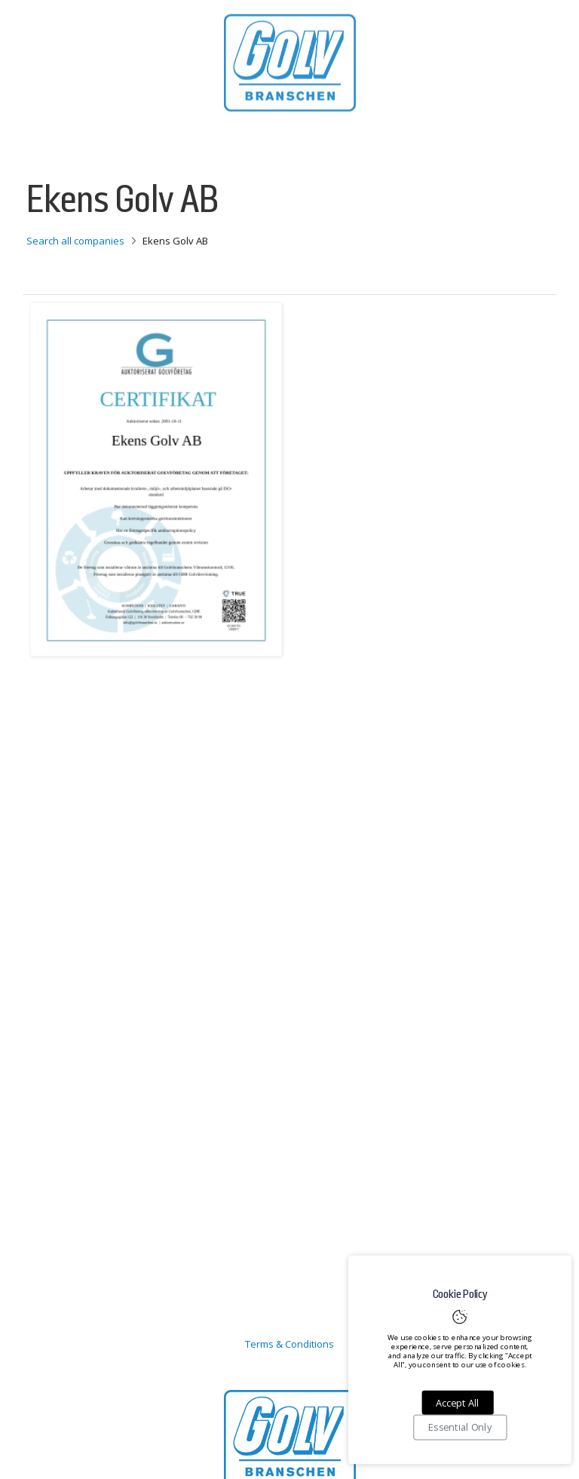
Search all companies (75, 241)
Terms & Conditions (289, 1344)
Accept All (457, 1403)
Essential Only (460, 1427)
